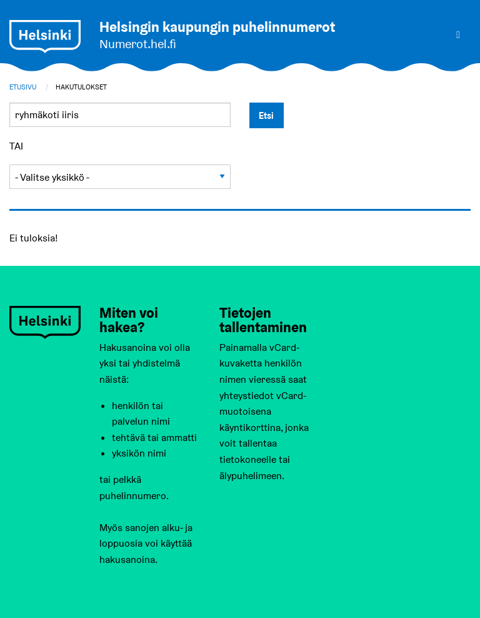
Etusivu (22, 87)
